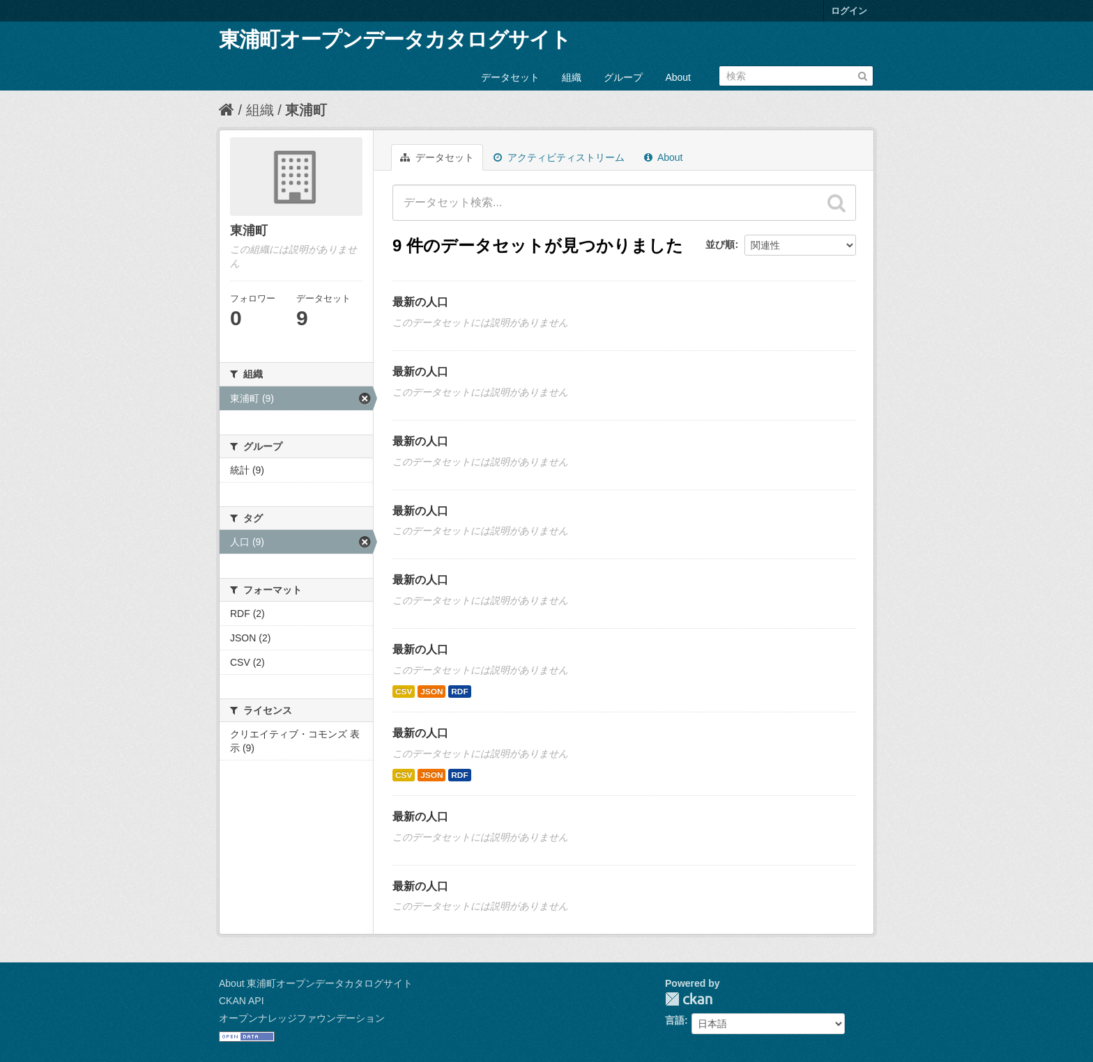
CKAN (688, 999)
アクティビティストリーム (559, 157)
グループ (623, 77)
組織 (571, 77)
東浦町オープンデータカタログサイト (395, 39)
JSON (431, 691)
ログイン (849, 11)
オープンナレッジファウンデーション (302, 1018)
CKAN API (241, 1000)
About (678, 77)
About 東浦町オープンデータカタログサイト (316, 983)
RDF (459, 691)
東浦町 (306, 110)
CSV (403, 691)
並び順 (720, 244)
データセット (510, 77)
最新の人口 (420, 302)
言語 (675, 1020)
